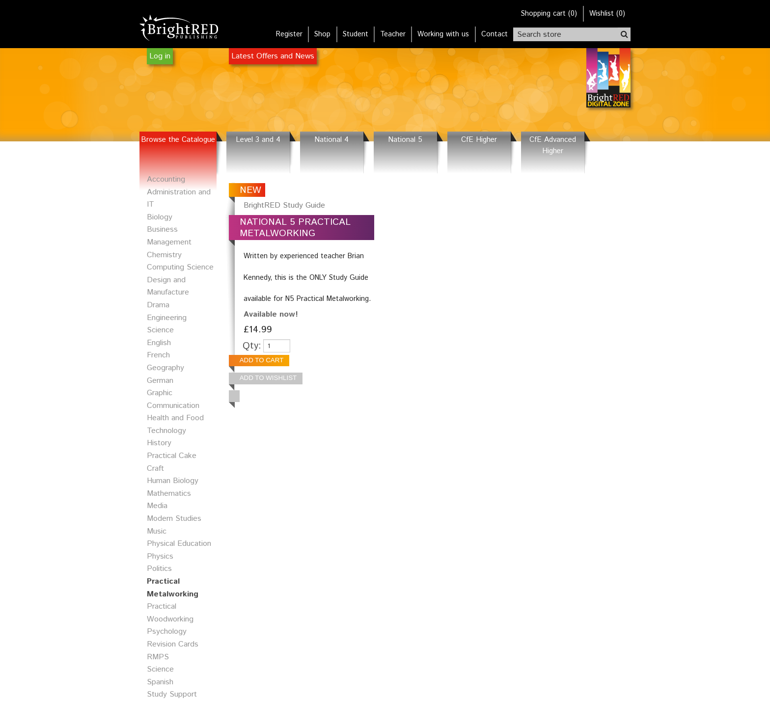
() (549, 14)
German (160, 380)
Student (355, 34)
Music (156, 531)
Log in (159, 56)
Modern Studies (174, 518)
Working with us (443, 34)
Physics (160, 556)
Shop (322, 34)
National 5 (405, 140)
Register (289, 34)
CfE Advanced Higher (552, 146)
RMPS (158, 657)
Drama (158, 305)
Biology (159, 217)
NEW (250, 190)
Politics (159, 568)
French (158, 355)
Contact (494, 34)
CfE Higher (479, 140)
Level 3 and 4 (258, 140)
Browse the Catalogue (178, 140)
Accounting (166, 179)
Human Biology (172, 480)
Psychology (167, 631)
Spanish (160, 682)
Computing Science (180, 267)
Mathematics (169, 493)
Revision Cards (172, 644)
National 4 (331, 140)
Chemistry (164, 255)
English (159, 343)
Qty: (252, 345)
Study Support (172, 694)
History (159, 443)
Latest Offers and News (272, 56)
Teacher (393, 34)
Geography (165, 368)
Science (160, 669)
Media (157, 506)
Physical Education (179, 543)
